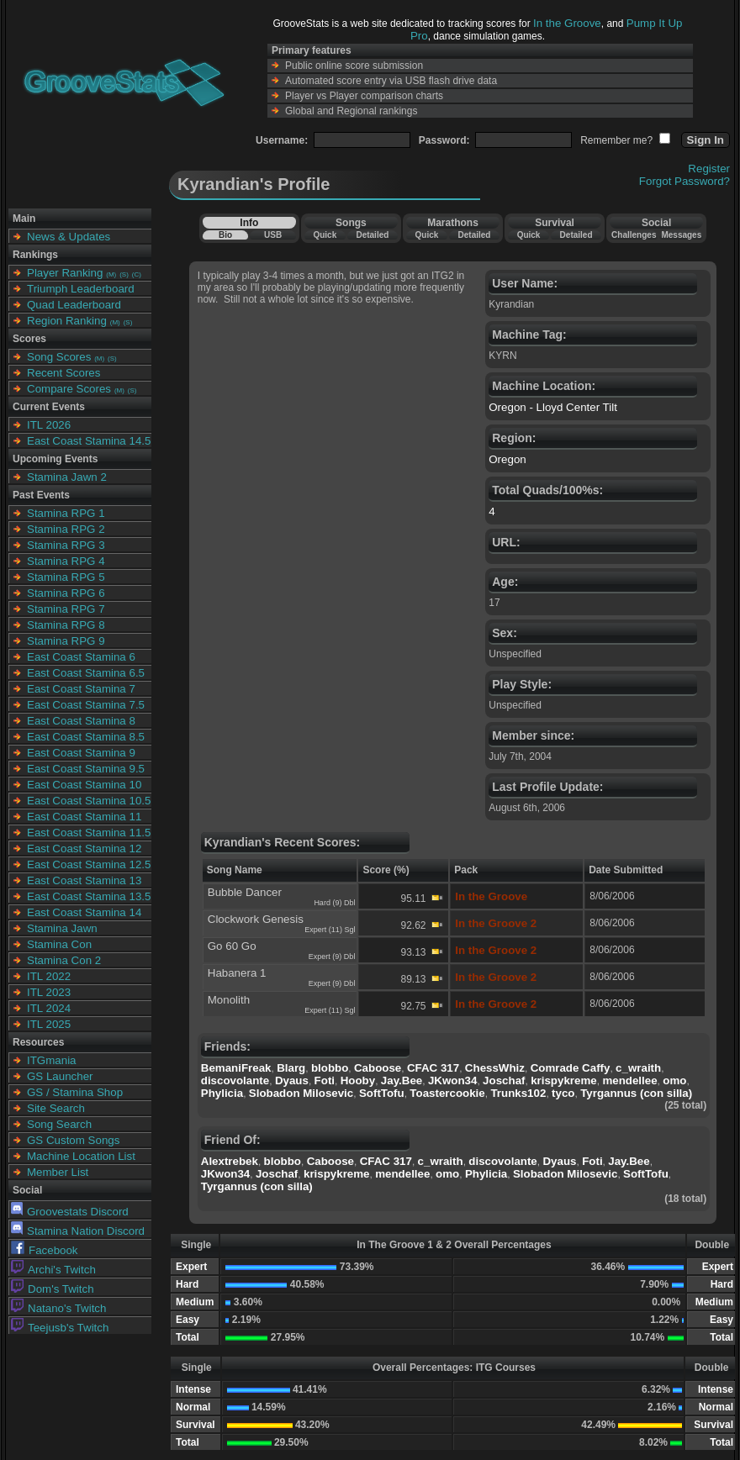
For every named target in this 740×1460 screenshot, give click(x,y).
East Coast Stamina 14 (84, 912)
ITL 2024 (49, 1008)
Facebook (44, 1250)
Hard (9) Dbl (334, 903)
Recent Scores (63, 372)
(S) (124, 274)
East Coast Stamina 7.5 (86, 704)
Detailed (372, 235)
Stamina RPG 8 (66, 625)
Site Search (56, 1108)
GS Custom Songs (73, 1140)
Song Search (59, 1124)
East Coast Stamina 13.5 (89, 896)
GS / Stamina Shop (75, 1092)
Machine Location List (81, 1156)
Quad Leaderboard (74, 304)
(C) (136, 274)
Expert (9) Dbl (332, 956)
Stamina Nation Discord (78, 1231)
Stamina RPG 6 (66, 593)
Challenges (633, 235)
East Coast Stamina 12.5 (89, 864)
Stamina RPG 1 (66, 513)
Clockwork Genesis (256, 919)
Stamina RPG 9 (66, 641)
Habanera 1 (237, 973)
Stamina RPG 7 (66, 609)
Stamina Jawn (62, 928)
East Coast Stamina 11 (84, 816)
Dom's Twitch (52, 1289)
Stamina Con (59, 944)
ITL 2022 (49, 976)
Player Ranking (65, 272)
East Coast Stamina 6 (81, 657)
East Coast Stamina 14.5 (89, 441)
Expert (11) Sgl (329, 929)
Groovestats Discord (70, 1211)
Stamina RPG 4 (66, 561)
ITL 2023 (49, 992)
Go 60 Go (232, 946)
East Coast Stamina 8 (81, 720)
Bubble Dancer (245, 892)
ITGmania (52, 1060)
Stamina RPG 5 (66, 577)
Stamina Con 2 (64, 960)
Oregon (507, 459)
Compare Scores (69, 388)
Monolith (229, 1000)
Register (709, 168)
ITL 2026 (49, 425)
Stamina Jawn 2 (67, 477)
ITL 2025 (49, 1024)
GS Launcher (60, 1076)
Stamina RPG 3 (66, 545)
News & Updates (68, 236)
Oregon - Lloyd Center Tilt (553, 407)
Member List (57, 1172)
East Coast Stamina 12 (84, 848)
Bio (225, 235)
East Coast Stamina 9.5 (86, 768)
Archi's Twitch (53, 1269)
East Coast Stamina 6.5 (86, 673)
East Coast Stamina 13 (84, 880)
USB (273, 235)
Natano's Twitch (58, 1308)
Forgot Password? (684, 181)
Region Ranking (67, 320)
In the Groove (567, 23)
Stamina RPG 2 (66, 529)
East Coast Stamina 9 (81, 752)
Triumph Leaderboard (81, 288)
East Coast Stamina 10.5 (89, 800)
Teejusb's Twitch (59, 1327)
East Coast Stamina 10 (84, 784)
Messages (681, 235)
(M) (111, 274)
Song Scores (59, 357)
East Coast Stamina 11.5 (89, 832)
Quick (324, 235)
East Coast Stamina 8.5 (86, 736)
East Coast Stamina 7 (81, 689)
